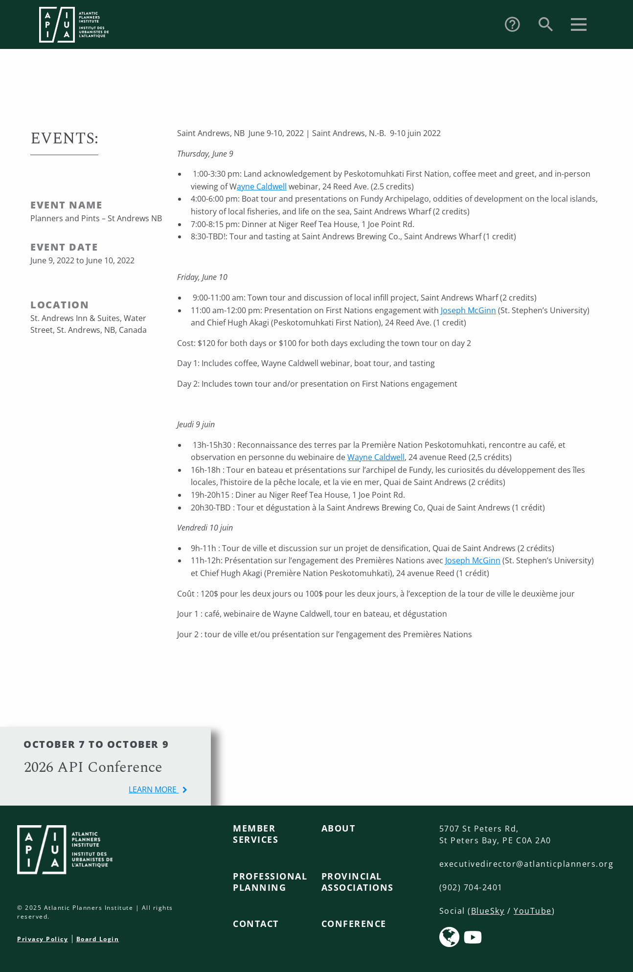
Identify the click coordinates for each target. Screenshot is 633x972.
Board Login (97, 939)
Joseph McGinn (468, 310)
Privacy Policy (42, 939)
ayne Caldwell (262, 186)
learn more (154, 789)
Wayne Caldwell (376, 457)
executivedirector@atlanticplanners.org (526, 863)
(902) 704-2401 (471, 887)
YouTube (533, 910)
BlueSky (488, 910)
